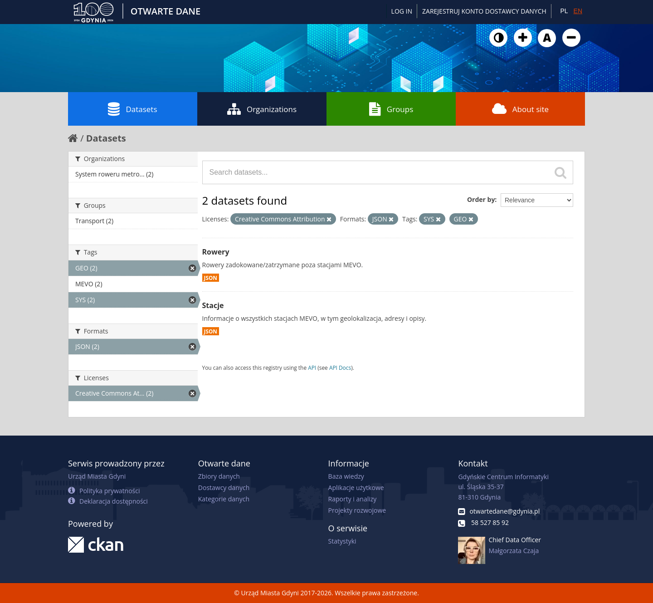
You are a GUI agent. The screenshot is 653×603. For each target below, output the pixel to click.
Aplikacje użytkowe (356, 487)
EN (578, 11)
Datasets (132, 109)
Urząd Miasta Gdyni (97, 476)
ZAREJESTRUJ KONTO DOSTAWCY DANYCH (484, 11)
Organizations (262, 109)
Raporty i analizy (352, 499)
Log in (401, 11)
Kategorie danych (223, 499)
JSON (210, 277)
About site (520, 109)
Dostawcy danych (223, 487)
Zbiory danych (219, 476)
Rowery (215, 252)
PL (564, 11)
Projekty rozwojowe (357, 510)
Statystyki (342, 541)
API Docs (340, 367)
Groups (391, 109)
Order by (481, 199)
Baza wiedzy (346, 476)
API (312, 367)
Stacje (213, 305)
